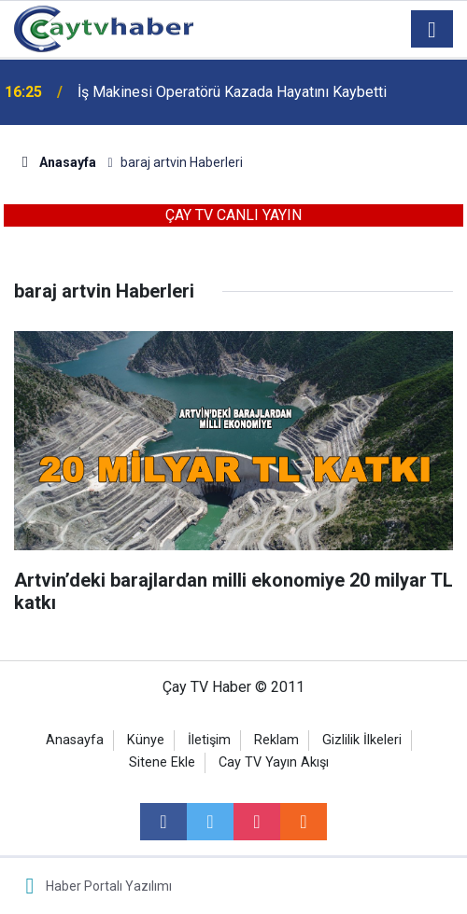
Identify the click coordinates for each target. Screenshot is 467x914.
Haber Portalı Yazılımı (109, 886)
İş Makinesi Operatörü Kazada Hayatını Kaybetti (232, 92)
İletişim (209, 740)
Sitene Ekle (162, 762)
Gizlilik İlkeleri (362, 740)
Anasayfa (75, 740)
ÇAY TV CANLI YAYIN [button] (233, 215)
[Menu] (432, 30)
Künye (145, 740)
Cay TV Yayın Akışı (274, 762)
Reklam (276, 740)
